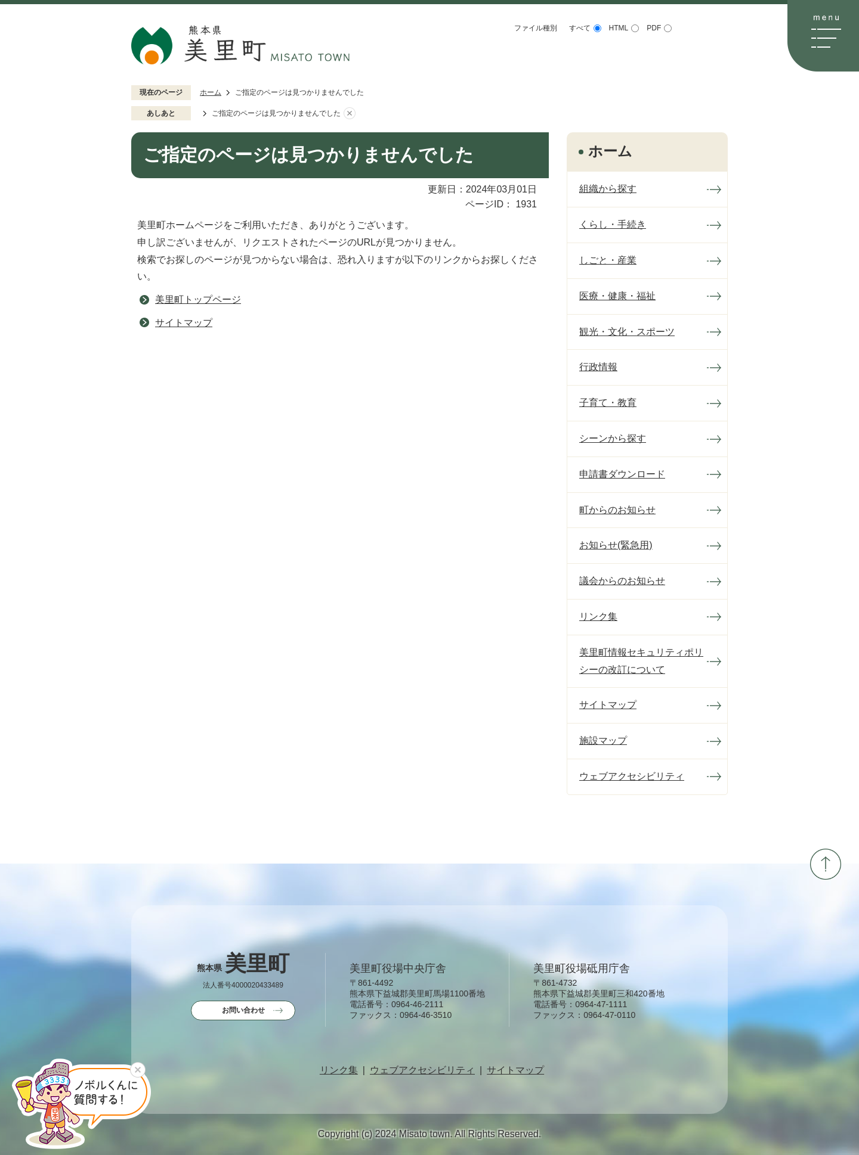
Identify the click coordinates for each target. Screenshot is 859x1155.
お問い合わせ (243, 1010)
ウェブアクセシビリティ (422, 1070)
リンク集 (339, 1070)
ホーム (210, 92)
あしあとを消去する (350, 113)
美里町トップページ (198, 299)
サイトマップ (183, 323)
